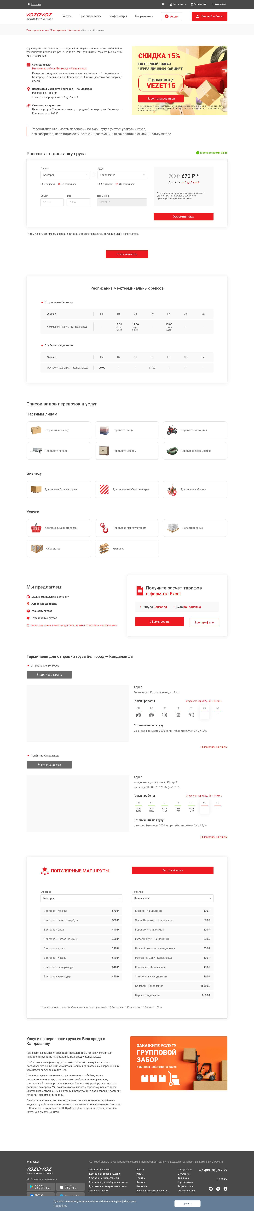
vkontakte (211, 1187)
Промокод (103, 196)
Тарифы (141, 1176)
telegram (218, 1187)
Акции (140, 1172)
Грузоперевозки (90, 16)
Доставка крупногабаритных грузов (108, 1180)
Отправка (45, 890)
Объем (44, 196)
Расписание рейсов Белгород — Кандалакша (59, 68)
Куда (100, 168)
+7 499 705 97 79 (213, 1169)
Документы (184, 1172)
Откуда (44, 168)
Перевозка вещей (98, 1189)
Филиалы (141, 1180)
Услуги (67, 16)
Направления (144, 16)
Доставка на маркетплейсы (104, 1176)
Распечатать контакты (213, 745)
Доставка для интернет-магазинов (108, 1185)
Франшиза (183, 1176)
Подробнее (60, 1205)
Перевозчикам (185, 1180)
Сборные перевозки (99, 1168)
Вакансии (142, 1185)
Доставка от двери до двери (104, 1172)
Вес (69, 196)
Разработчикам (186, 1185)
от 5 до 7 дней (190, 182)
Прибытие (137, 890)
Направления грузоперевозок (153, 1189)
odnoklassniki (225, 1187)
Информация (118, 16)
